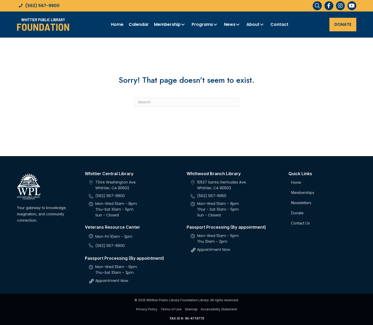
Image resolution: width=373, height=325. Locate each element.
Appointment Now (111, 280)
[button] (328, 5)
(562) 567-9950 (211, 195)
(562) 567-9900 (42, 6)
